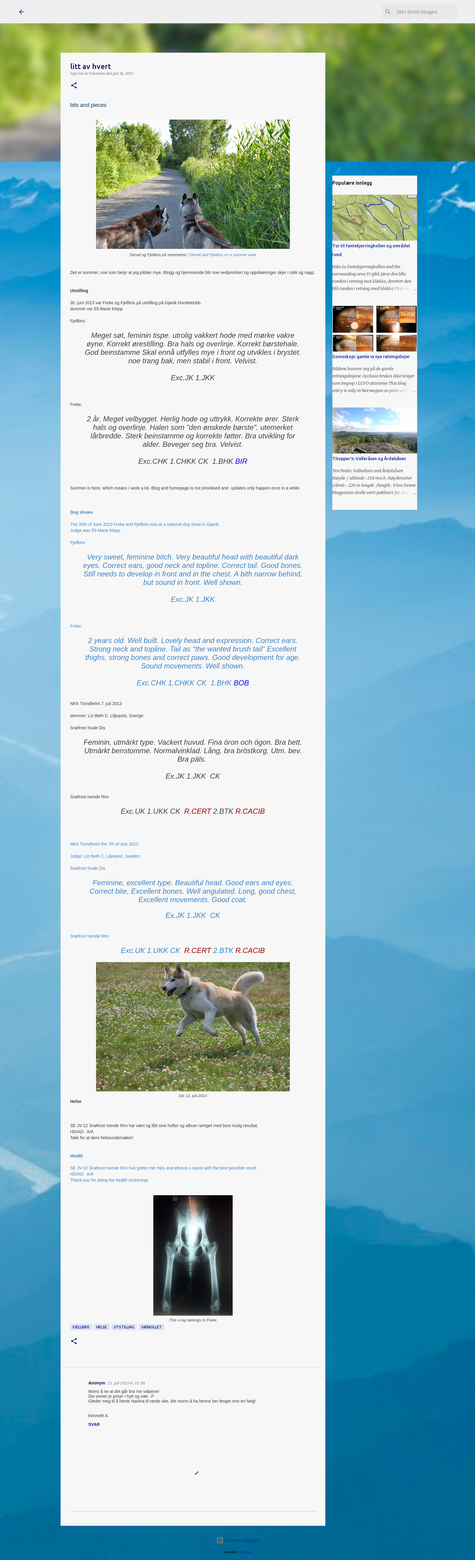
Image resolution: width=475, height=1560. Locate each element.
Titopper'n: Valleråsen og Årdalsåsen (369, 458)
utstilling (124, 1327)
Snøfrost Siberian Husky (87, 11)
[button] (74, 86)
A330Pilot (245, 1552)
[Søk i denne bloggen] (425, 12)
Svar (94, 1424)
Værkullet (151, 1327)
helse (101, 1327)
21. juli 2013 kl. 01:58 (126, 1383)
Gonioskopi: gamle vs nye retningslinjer (371, 356)
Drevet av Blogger (237, 1540)
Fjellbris (81, 1327)
